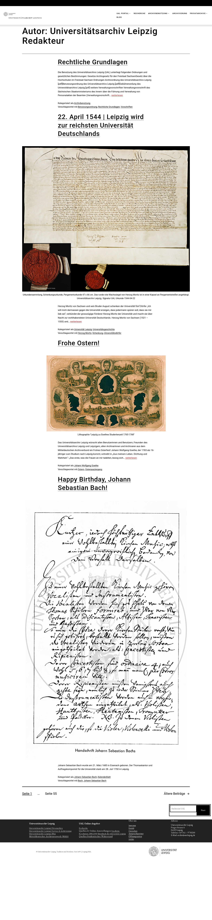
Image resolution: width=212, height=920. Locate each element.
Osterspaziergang (93, 469)
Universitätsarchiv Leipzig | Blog (42, 834)
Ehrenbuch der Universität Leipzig (112, 834)
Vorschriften (126, 107)
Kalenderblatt (104, 777)
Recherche (83, 828)
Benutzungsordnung (87, 107)
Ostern (81, 469)
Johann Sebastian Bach (85, 777)
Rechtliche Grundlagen (93, 62)
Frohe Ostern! (79, 343)
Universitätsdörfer (112, 333)
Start (203, 810)
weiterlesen (117, 95)
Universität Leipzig (83, 329)
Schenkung (97, 333)
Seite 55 (51, 794)
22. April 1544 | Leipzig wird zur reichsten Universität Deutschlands (101, 125)
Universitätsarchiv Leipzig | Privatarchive (46, 828)
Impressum (132, 825)
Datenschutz (133, 831)
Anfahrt (131, 839)
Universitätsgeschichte (104, 329)
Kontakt (131, 828)
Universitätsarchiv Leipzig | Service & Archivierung (50, 831)
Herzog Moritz (85, 333)
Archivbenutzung (82, 103)
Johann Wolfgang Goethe (86, 465)
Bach (80, 780)
